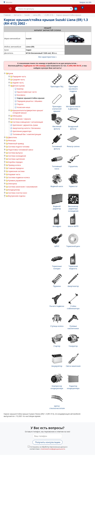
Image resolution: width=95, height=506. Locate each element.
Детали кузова (19, 86)
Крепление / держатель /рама (25, 125)
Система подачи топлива (18, 146)
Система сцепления (16, 159)
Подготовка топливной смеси (20, 150)
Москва (9, 2)
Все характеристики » (47, 57)
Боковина (21, 95)
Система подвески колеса (19, 177)
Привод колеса (14, 165)
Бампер (20, 89)
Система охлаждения (17, 156)
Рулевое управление (17, 180)
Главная (7, 15)
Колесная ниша (23, 107)
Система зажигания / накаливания (22, 187)
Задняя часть (18, 82)
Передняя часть (19, 76)
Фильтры (12, 140)
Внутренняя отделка (16, 196)
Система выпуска (15, 153)
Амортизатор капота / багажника (26, 128)
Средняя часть (19, 79)
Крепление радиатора (22, 131)
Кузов (10, 73)
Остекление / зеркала (22, 119)
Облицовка (17, 116)
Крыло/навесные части (27, 92)
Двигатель (12, 137)
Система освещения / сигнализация (28, 122)
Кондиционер (14, 190)
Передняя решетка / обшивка (29, 101)
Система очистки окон (17, 193)
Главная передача (16, 168)
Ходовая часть (14, 174)
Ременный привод (16, 143)
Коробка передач (15, 162)
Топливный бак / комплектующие (27, 134)
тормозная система (16, 171)
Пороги (20, 104)
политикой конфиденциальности (53, 449)
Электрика (12, 183)
